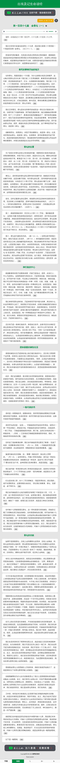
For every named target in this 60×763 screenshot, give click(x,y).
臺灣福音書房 (36, 754)
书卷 (6, 761)
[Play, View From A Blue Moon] (4, 31)
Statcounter (30, 757)
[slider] (24, 31)
